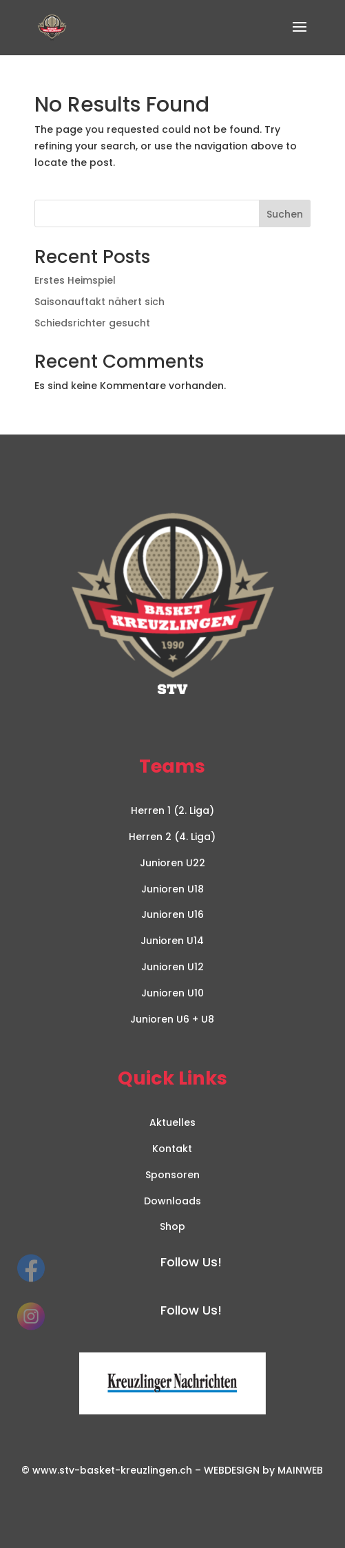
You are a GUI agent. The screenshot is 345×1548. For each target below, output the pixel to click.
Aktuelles (172, 1122)
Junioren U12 (172, 967)
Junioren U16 (172, 914)
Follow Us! (191, 1261)
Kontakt (172, 1148)
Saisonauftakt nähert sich (99, 301)
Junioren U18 (172, 889)
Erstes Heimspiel (75, 280)
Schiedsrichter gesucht (92, 323)
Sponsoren (172, 1175)
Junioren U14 (172, 941)
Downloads (172, 1201)
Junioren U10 (172, 993)
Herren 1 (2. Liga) (172, 810)
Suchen (284, 214)
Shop (172, 1226)
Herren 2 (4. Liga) (172, 837)
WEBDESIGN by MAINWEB (263, 1470)
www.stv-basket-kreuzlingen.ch (112, 1470)
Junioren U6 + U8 (172, 1019)
